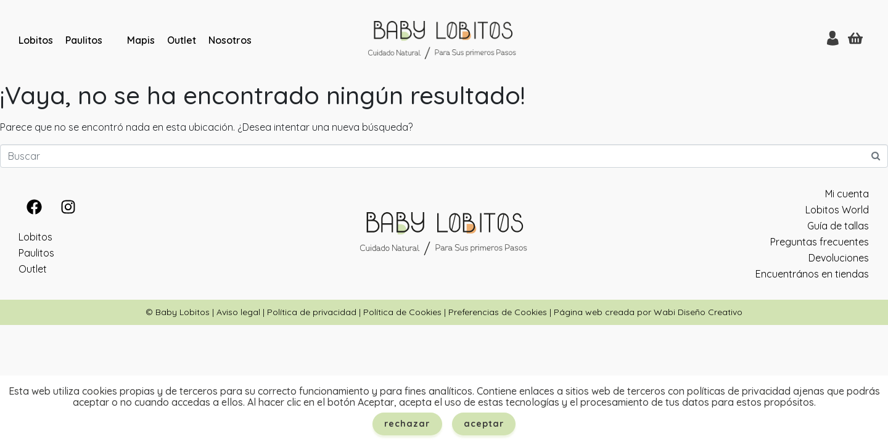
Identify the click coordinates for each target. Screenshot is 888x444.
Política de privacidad (311, 312)
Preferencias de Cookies (497, 312)
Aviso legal (238, 312)
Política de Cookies (402, 312)
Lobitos (35, 40)
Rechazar (407, 423)
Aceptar (484, 423)
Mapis (141, 40)
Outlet (181, 40)
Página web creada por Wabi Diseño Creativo (648, 312)
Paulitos (83, 40)
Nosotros (230, 40)
